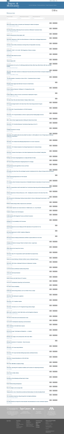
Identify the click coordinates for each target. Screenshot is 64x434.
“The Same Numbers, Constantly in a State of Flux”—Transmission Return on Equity (23, 78)
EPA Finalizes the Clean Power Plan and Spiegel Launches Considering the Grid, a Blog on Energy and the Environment (30, 171)
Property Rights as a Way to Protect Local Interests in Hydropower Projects (22, 94)
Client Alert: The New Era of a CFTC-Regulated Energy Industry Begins (21, 306)
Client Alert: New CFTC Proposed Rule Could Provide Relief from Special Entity (22, 253)
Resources (51, 5)
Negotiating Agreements (29, 424)
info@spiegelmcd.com (49, 426)
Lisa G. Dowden (9, 25)
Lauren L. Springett (10, 31)
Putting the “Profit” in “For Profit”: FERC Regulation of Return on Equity (21, 50)
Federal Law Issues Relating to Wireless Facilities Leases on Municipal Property (22, 259)
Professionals (39, 420)
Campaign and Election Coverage (13, 129)
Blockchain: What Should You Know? (14, 55)
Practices (18, 420)
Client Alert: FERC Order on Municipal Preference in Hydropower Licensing (21, 263)
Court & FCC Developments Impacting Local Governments (18, 282)
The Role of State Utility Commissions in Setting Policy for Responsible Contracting (23, 44)
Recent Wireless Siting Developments (14, 383)
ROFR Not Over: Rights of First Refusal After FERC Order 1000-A (19, 336)
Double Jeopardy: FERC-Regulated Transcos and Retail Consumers (20, 216)
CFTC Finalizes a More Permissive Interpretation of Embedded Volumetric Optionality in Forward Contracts (28, 182)
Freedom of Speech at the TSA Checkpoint (15, 211)
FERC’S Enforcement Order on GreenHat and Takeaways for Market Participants (23, 24)
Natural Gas (18, 423)
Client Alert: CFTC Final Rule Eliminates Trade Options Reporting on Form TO (22, 124)
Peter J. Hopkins (9, 313)
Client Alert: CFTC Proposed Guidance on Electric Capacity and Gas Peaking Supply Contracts (25, 114)
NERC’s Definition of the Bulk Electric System (16, 325)
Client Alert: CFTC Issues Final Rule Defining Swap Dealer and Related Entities (22, 352)
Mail (52, 10)
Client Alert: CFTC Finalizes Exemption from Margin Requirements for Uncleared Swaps (24, 147)
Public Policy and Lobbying (30, 426)
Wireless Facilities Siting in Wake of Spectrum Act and (19, 203)
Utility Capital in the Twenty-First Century (15, 248)
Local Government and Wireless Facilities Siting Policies (18, 268)
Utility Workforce (18, 427)
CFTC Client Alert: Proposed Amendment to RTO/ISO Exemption (19, 109)
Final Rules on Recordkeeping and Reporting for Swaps (17, 378)
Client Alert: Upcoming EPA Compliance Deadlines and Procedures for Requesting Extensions (25, 367)
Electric (17, 422)
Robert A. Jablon (9, 274)
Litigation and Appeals (29, 425)
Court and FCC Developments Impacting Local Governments (19, 321)
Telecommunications (19, 426)
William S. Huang (9, 40)
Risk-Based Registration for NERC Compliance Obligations (18, 232)
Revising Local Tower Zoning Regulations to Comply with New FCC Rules (21, 157)
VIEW (50, 23)
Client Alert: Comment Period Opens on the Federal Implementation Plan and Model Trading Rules (26, 152)
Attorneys (35, 5)
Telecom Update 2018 (11, 60)
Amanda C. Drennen (15, 25)
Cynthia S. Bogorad (10, 85)
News (47, 5)
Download (55, 23)
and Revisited (13, 272)
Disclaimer (47, 428)
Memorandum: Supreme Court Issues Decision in (24, 207)
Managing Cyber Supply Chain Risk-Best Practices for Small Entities (20, 83)
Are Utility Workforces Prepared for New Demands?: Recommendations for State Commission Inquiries (27, 401)
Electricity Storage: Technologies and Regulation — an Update (19, 331)
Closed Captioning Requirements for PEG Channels (17, 176)
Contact (54, 0)
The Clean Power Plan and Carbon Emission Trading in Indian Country (20, 99)
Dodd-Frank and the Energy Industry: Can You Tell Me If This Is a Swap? (21, 290)
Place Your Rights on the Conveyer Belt (14, 387)
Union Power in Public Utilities (13, 372)
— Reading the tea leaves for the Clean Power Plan (27, 192)
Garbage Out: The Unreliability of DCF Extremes (16, 221)
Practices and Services (42, 5)
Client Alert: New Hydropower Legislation (15, 296)
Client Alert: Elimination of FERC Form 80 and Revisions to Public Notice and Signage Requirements (26, 39)
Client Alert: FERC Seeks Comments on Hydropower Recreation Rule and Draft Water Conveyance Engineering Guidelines (29, 72)
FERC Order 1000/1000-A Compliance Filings (15, 363)
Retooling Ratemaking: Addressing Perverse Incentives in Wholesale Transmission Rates (24, 29)
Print (56, 10)
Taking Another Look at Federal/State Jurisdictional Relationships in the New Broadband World (26, 392)
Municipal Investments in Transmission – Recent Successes (18, 342)
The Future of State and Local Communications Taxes (17, 317)
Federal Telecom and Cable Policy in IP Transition (16, 278)
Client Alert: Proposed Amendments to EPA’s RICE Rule (18, 358)
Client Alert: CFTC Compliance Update (14, 301)
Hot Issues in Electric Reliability (13, 286)
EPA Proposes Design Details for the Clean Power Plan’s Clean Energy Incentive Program (24, 103)
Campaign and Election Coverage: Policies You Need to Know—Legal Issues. (22, 242)
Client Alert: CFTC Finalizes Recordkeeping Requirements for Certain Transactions (23, 141)
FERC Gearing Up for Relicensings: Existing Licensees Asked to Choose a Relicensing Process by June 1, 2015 (28, 198)
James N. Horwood (10, 131)
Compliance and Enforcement (28, 422)
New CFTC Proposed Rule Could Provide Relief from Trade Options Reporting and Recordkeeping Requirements (29, 187)
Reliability (17, 425)
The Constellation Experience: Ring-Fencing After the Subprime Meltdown (21, 396)
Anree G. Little (15, 31)
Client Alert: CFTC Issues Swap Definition (15, 347)
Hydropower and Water (20, 424)
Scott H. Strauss (9, 46)
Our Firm (30, 5)
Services (28, 420)
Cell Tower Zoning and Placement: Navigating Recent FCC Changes (20, 161)
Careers (55, 5)
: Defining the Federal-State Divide (22, 120)
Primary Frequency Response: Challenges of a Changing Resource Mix (20, 89)
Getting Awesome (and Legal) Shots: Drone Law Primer (18, 165)
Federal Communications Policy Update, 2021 (16, 35)
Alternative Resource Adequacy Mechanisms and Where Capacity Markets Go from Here (24, 237)
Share (54, 10)
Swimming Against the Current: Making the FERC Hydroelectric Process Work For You (24, 226)
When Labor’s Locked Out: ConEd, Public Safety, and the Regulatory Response (22, 312)
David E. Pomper (9, 51)
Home (51, 0)
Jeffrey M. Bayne (15, 40)
